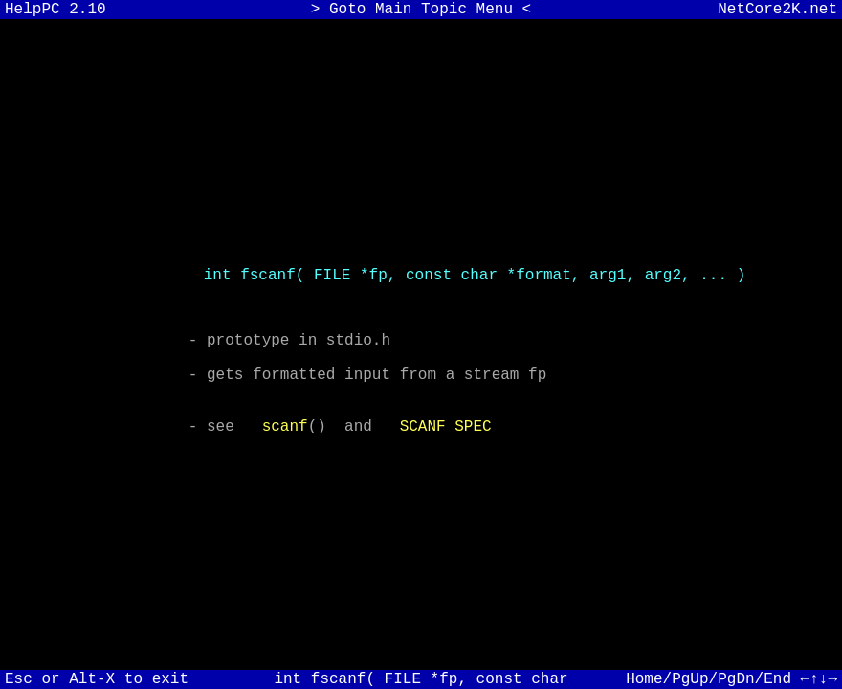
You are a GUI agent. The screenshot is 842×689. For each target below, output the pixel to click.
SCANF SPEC (446, 438)
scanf (285, 438)
